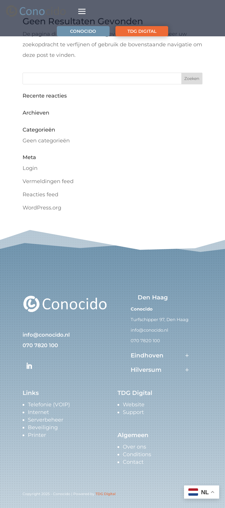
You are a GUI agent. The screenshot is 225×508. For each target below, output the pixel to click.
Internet (38, 412)
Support (133, 412)
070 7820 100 (40, 345)
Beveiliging (43, 427)
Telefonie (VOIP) (49, 404)
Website (133, 404)
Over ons (134, 447)
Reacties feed (40, 194)
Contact (133, 462)
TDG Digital (105, 494)
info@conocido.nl (46, 335)
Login (30, 168)
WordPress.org (42, 207)
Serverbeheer (45, 420)
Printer (37, 435)
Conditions (137, 454)
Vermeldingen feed (48, 181)
